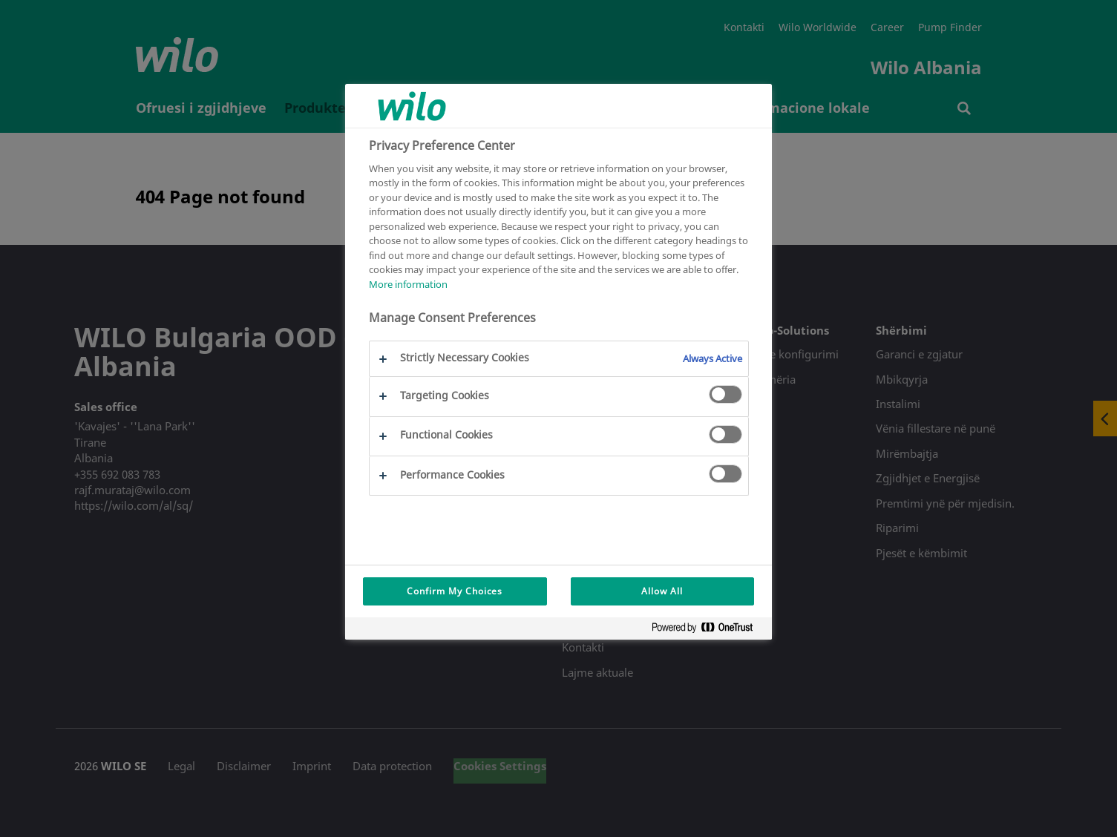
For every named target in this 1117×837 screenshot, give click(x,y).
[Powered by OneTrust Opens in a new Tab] (708, 630)
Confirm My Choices (454, 591)
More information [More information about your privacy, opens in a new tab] (408, 284)
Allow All (662, 591)
